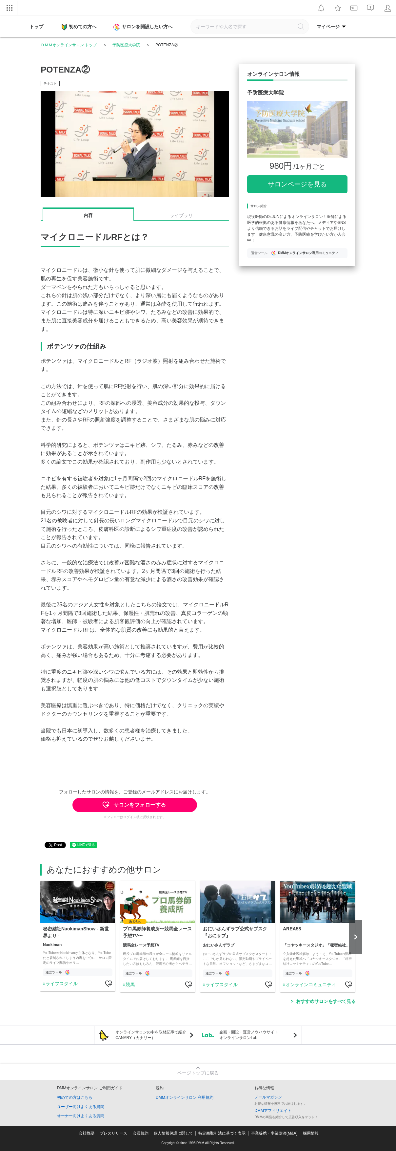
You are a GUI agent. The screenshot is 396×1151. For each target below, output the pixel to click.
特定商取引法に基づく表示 (222, 1133)
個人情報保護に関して (173, 1133)
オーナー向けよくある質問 (80, 1116)
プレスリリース (113, 1133)
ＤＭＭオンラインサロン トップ (69, 45)
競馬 (130, 984)
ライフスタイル (62, 983)
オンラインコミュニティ (311, 984)
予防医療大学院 (126, 45)
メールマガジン (268, 1097)
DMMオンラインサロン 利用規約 (184, 1097)
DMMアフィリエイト (272, 1110)
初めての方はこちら (74, 1097)
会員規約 (140, 1133)
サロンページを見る (297, 184)
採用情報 (311, 1133)
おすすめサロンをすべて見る (326, 1001)
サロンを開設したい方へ (143, 27)
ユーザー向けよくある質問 (80, 1106)
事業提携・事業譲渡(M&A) (274, 1133)
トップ (36, 26)
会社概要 (86, 1133)
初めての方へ (79, 27)
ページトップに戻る (198, 1072)
